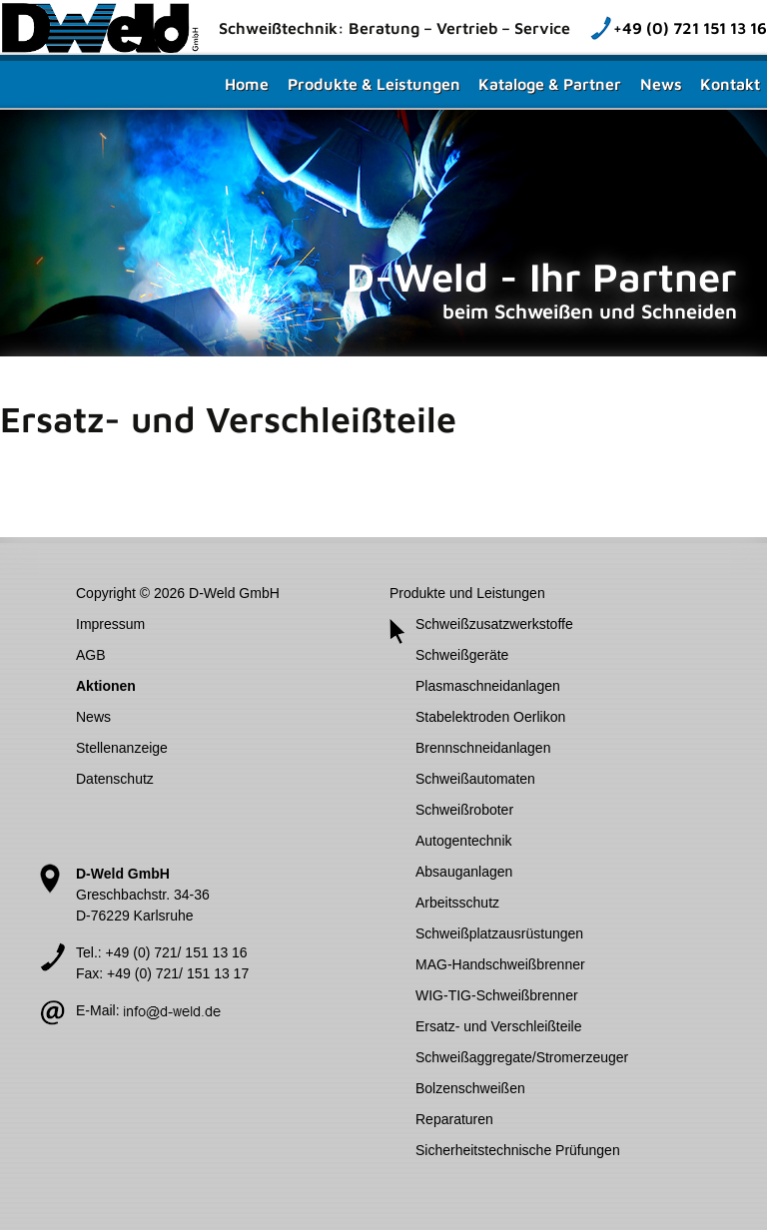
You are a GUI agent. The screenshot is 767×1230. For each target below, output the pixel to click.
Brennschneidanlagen (482, 748)
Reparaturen (454, 1119)
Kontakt (730, 84)
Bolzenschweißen (470, 1088)
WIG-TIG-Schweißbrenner (496, 995)
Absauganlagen (463, 872)
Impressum (110, 624)
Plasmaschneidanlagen (487, 686)
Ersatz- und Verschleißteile (498, 1026)
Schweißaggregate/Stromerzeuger (521, 1057)
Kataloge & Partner (549, 84)
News (661, 84)
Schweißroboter (464, 810)
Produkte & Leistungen (374, 84)
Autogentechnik (463, 841)
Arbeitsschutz (457, 903)
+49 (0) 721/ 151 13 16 (177, 952)
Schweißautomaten (475, 779)
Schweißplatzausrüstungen (499, 933)
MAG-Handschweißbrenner (500, 964)
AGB (91, 655)
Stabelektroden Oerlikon (490, 717)
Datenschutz (115, 779)
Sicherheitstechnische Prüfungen (517, 1150)
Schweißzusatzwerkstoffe (494, 624)
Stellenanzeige (122, 748)
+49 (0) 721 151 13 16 (690, 28)
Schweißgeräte (461, 655)
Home (247, 84)
